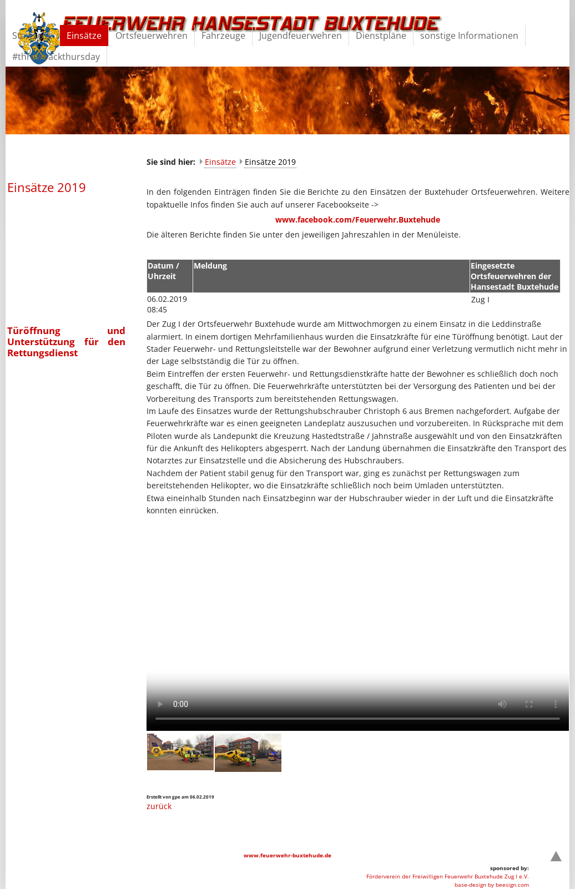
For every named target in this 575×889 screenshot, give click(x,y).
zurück (159, 806)
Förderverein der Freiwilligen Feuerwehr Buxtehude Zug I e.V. (447, 876)
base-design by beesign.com (492, 884)
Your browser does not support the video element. (358, 625)
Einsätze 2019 (270, 161)
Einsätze (220, 161)
